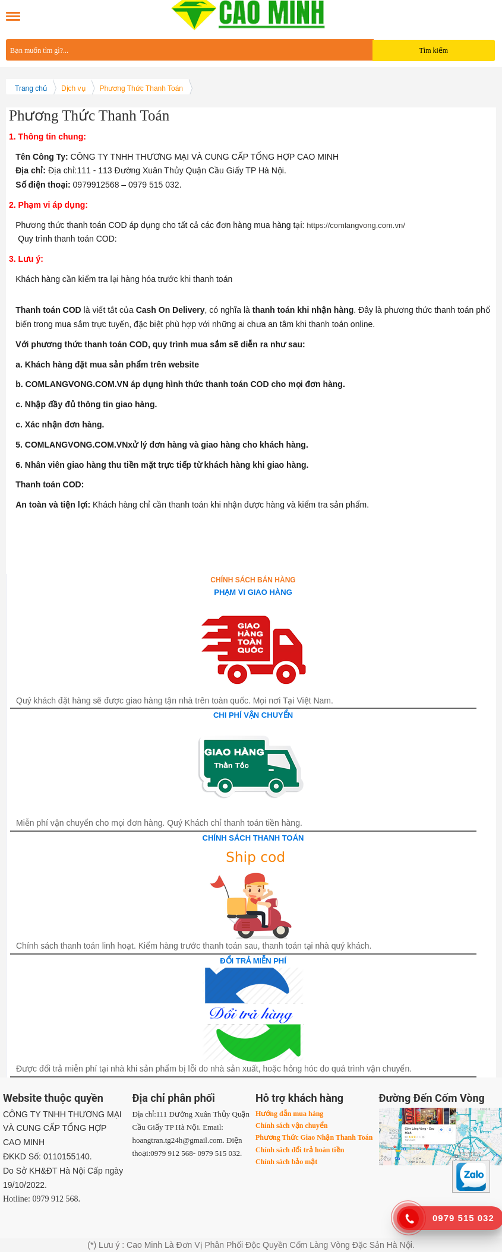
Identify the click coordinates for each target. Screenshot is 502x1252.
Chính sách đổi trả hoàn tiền (299, 1150)
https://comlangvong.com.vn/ (356, 225)
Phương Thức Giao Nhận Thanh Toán (313, 1137)
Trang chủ (31, 88)
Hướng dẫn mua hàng (289, 1114)
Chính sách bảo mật (286, 1162)
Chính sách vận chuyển (291, 1125)
